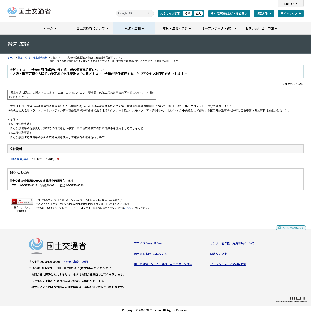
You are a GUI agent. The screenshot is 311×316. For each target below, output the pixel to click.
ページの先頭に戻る (291, 230)
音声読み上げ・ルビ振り (231, 13)
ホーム (10, 57)
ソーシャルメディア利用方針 (228, 265)
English (289, 4)
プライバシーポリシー (148, 244)
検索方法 (262, 13)
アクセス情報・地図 (75, 263)
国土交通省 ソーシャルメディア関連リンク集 (163, 265)
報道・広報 (24, 57)
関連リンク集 (218, 255)
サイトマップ (289, 13)
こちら (127, 207)
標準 (187, 13)
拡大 (198, 13)
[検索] (135, 13)
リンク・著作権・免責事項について (232, 244)
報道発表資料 (40, 57)
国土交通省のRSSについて (150, 255)
